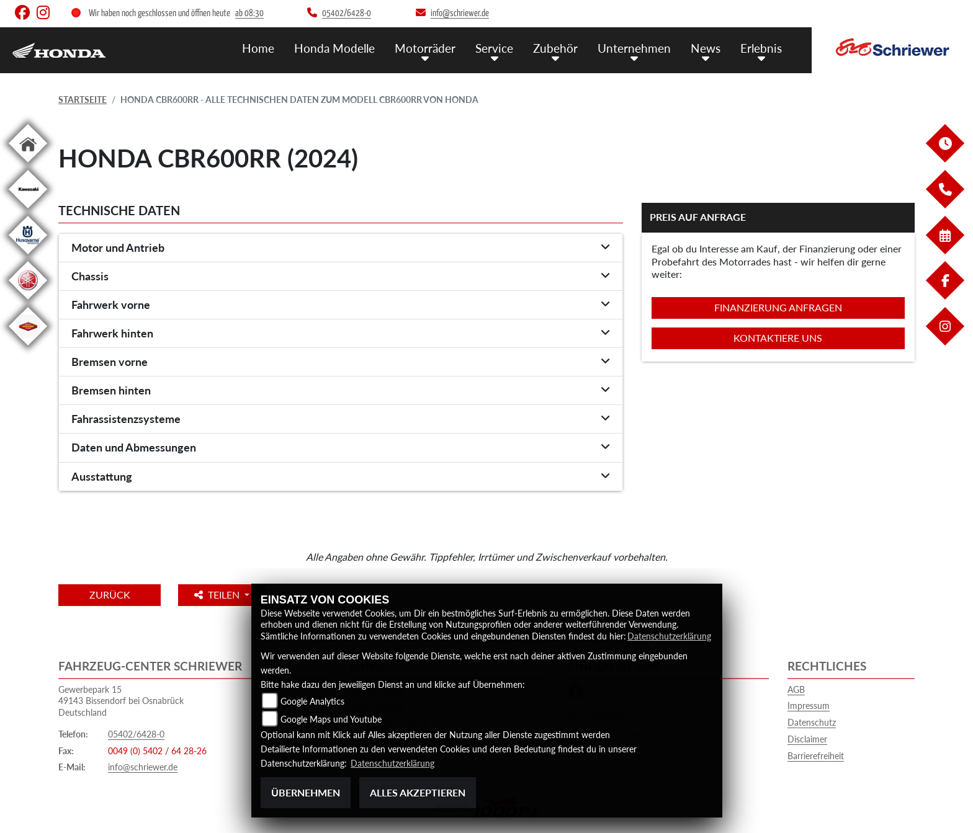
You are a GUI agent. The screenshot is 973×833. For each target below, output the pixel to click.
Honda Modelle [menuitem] (334, 48)
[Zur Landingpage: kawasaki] (28, 210)
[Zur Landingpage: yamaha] (28, 302)
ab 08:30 (249, 13)
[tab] (340, 248)
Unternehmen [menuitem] (634, 48)
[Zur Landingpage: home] (28, 165)
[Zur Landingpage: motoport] (28, 348)
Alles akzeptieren (417, 792)
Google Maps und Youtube (331, 720)
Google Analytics (312, 702)
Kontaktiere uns (777, 338)
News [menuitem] (705, 48)
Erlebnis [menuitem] (761, 48)
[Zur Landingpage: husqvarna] (28, 256)
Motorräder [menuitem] (425, 48)
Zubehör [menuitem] (555, 48)
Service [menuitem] (494, 48)
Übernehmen (305, 792)
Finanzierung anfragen (778, 307)
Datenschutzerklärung (669, 636)
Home (258, 48)
